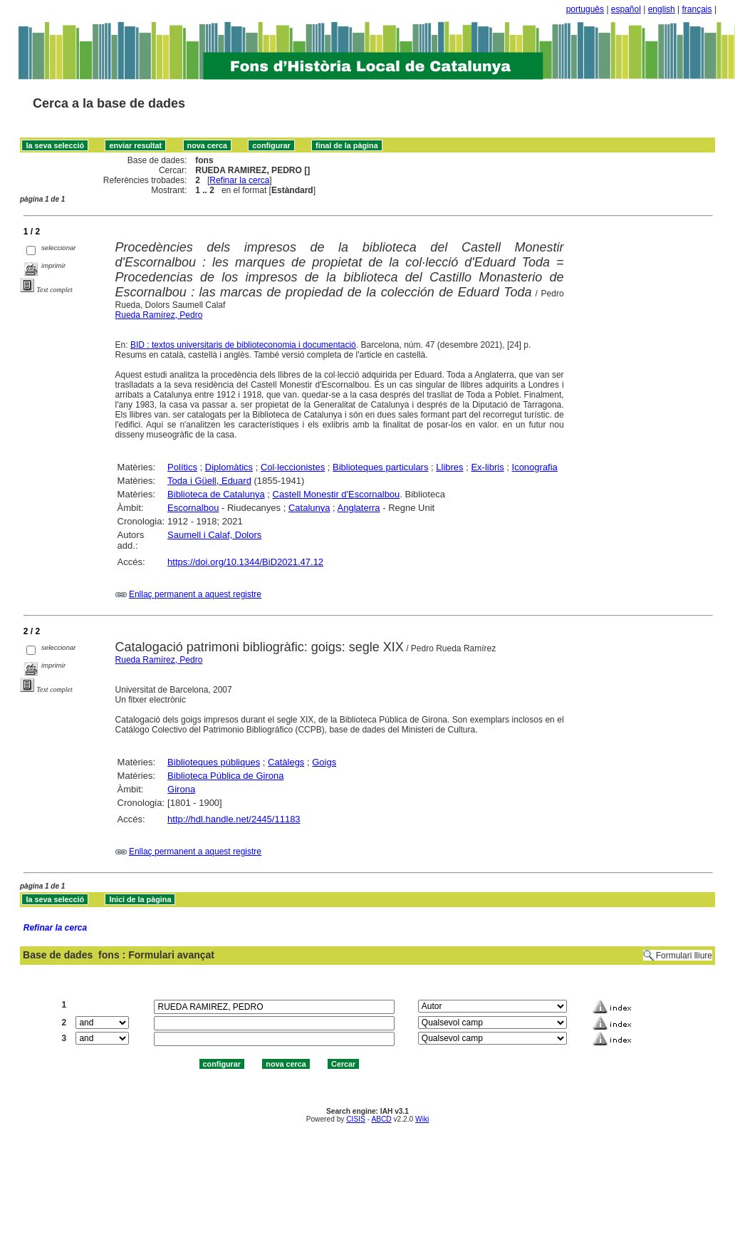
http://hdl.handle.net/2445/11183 (234, 819)
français (697, 9)
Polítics (182, 467)
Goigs (324, 762)
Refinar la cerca (239, 180)
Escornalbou (193, 507)
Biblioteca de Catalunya (216, 494)
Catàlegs (286, 762)
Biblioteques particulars (380, 467)
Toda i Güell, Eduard (209, 480)
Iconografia (535, 467)
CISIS (355, 1119)
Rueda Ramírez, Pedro (159, 315)
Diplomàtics (229, 467)
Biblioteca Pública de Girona (225, 775)
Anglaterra (359, 507)
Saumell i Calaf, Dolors (214, 534)
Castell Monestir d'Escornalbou (336, 494)
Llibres (449, 467)
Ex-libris (487, 467)
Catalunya (309, 507)
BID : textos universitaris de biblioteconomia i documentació (243, 345)
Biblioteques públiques (213, 762)
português (585, 9)
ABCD (381, 1119)
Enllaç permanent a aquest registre (195, 594)
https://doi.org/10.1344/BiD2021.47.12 (245, 562)
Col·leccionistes (293, 467)
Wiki (422, 1119)
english (661, 9)
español (626, 9)
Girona (181, 789)
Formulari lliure (684, 956)
